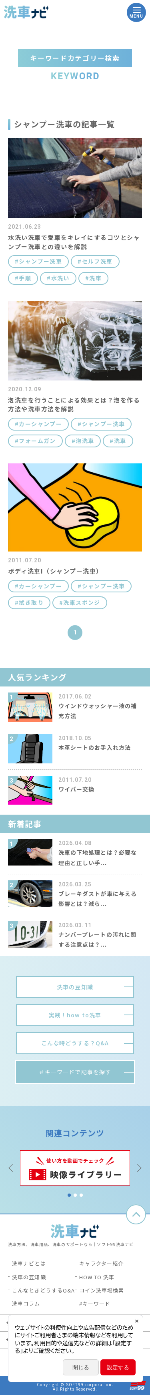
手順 (25, 278)
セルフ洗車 (97, 261)
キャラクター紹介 (101, 1263)
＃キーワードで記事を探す (75, 1072)
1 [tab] (69, 1195)
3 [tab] (81, 1195)
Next (138, 1168)
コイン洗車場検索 (101, 1290)
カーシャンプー (40, 424)
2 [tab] (75, 1195)
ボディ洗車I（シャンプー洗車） (55, 571)
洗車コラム (26, 1303)
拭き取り (31, 602)
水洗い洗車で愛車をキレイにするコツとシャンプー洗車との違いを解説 (74, 242)
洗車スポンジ (81, 602)
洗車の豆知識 (29, 1277)
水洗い (60, 278)
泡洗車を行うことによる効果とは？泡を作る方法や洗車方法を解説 (74, 404)
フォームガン (37, 440)
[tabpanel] (75, 1168)
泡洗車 (85, 440)
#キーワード (95, 1303)
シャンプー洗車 (40, 261)
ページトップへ (136, 1214)
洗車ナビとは (29, 1263)
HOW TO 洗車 (97, 1277)
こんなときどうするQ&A (43, 1290)
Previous (12, 1168)
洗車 (95, 278)
